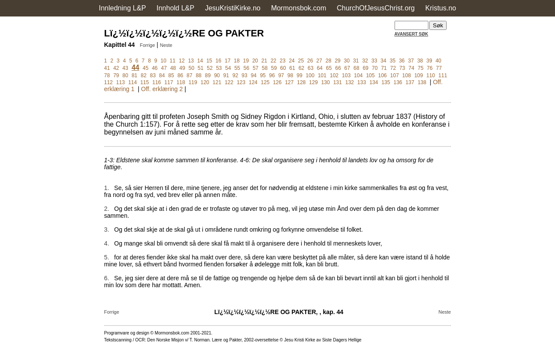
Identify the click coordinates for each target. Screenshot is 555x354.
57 (255, 68)
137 (409, 82)
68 (356, 68)
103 (346, 75)
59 (274, 68)
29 (337, 61)
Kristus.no (440, 8)
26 (310, 61)
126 (277, 82)
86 (180, 75)
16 (218, 61)
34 (383, 61)
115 (144, 82)
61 (292, 68)
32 (365, 61)
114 (132, 82)
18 (236, 61)
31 (356, 61)
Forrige (147, 45)
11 (172, 61)
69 (365, 68)
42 (116, 68)
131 (337, 82)
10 (163, 61)
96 (272, 75)
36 (402, 61)
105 (370, 75)
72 (393, 68)
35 (392, 61)
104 (358, 75)
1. (106, 187)
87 (189, 75)
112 (108, 82)
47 (163, 68)
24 (291, 61)
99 (299, 75)
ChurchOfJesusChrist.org (376, 8)
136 (398, 82)
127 (289, 82)
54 (228, 68)
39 (429, 61)
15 (209, 61)
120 (205, 82)
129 (313, 82)
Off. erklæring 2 (162, 88)
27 (319, 61)
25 (301, 61)
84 (162, 75)
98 (290, 75)
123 (241, 82)
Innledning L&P (122, 8)
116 (156, 82)
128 (301, 82)
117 (168, 82)
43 (125, 68)
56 (246, 68)
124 (253, 82)
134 (373, 82)
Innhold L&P (175, 8)
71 (384, 68)
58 (265, 68)
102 (334, 75)
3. (106, 229)
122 (229, 82)
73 (402, 68)
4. (106, 243)
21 (264, 61)
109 (418, 75)
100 (310, 75)
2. (106, 208)
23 (282, 61)
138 (422, 82)
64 (320, 68)
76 (429, 68)
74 (411, 68)
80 (125, 75)
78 (107, 75)
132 (349, 82)
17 (227, 61)
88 (198, 75)
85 (171, 75)
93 (244, 75)
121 (216, 82)
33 (374, 61)
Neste (166, 45)
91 (226, 75)
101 (322, 75)
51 (200, 68)
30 (346, 61)
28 (328, 61)
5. (106, 257)
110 (430, 75)
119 (193, 82)
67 (347, 68)
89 (208, 75)
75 (420, 68)
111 (442, 75)
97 (281, 75)
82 (144, 75)
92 (235, 75)
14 (200, 61)
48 (173, 68)
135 (386, 82)
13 (191, 61)
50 (191, 68)
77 (439, 68)
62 (301, 68)
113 (120, 82)
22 (273, 61)
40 (438, 61)
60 (283, 68)
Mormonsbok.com (298, 8)
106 (382, 75)
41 (107, 68)
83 (153, 75)
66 (338, 68)
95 (262, 75)
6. (106, 278)
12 (182, 61)
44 (135, 67)
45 (145, 68)
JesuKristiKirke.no (233, 8)
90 (217, 75)
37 (411, 61)
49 (182, 68)
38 (420, 61)
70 (375, 68)
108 (406, 75)
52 (209, 68)
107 (394, 75)
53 (219, 68)
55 (237, 68)
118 (180, 82)
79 (116, 75)
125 (265, 82)
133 (361, 82)
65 (329, 68)
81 (134, 75)
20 (255, 61)
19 (245, 61)
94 (253, 75)
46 (154, 68)
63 (310, 68)
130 (325, 82)
